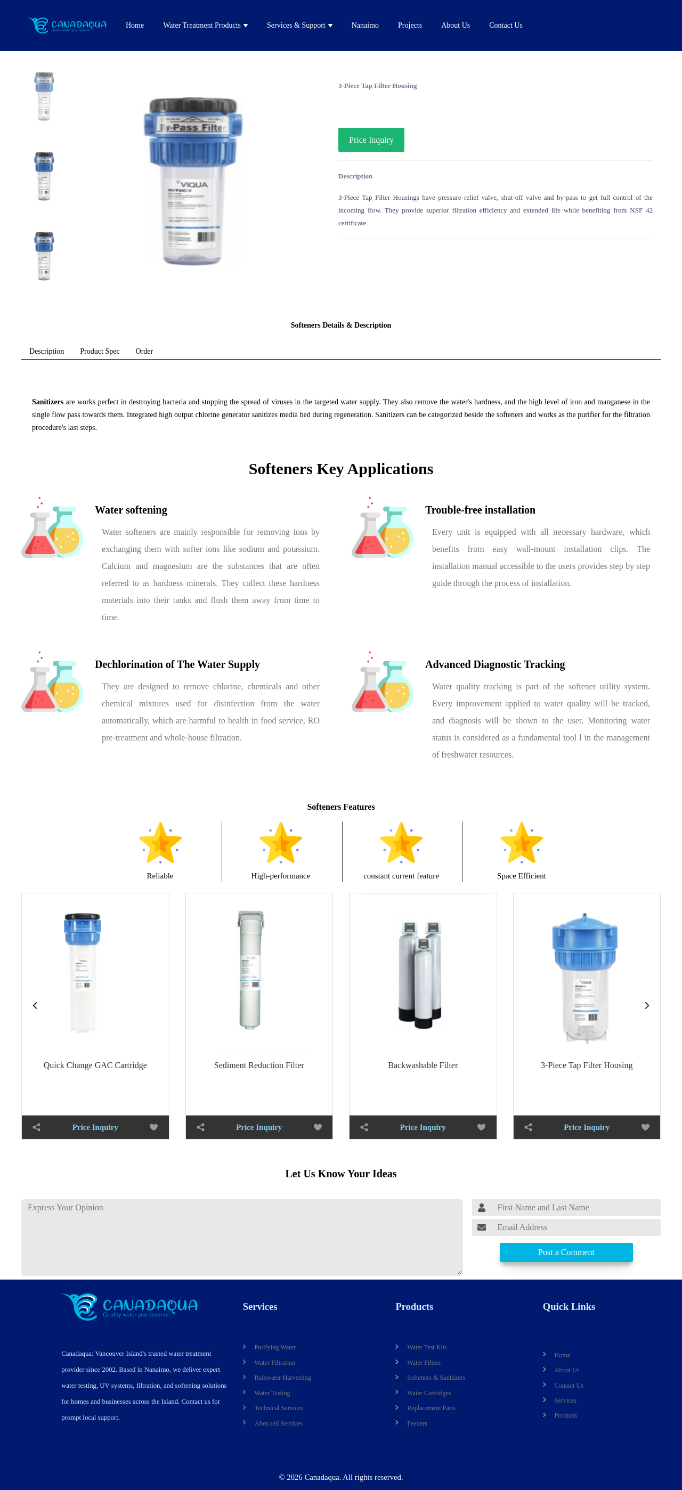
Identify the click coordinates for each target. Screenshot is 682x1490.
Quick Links (569, 1306)
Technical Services (278, 1408)
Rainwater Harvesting (282, 1377)
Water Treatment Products (202, 25)
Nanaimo (365, 25)
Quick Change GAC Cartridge (95, 1065)
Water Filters (424, 1362)
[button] (647, 1005)
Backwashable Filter (423, 1065)
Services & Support (296, 25)
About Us (455, 25)
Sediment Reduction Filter (259, 1065)
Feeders (417, 1423)
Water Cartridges (429, 1393)
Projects (410, 25)
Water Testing (272, 1393)
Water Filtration (274, 1362)
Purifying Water (274, 1347)
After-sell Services (278, 1423)
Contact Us (506, 25)
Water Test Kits (427, 1347)
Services (260, 1306)
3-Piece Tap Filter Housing (586, 1065)
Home (135, 25)
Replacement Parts (431, 1408)
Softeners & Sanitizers (436, 1377)
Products (414, 1306)
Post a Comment (566, 1252)
